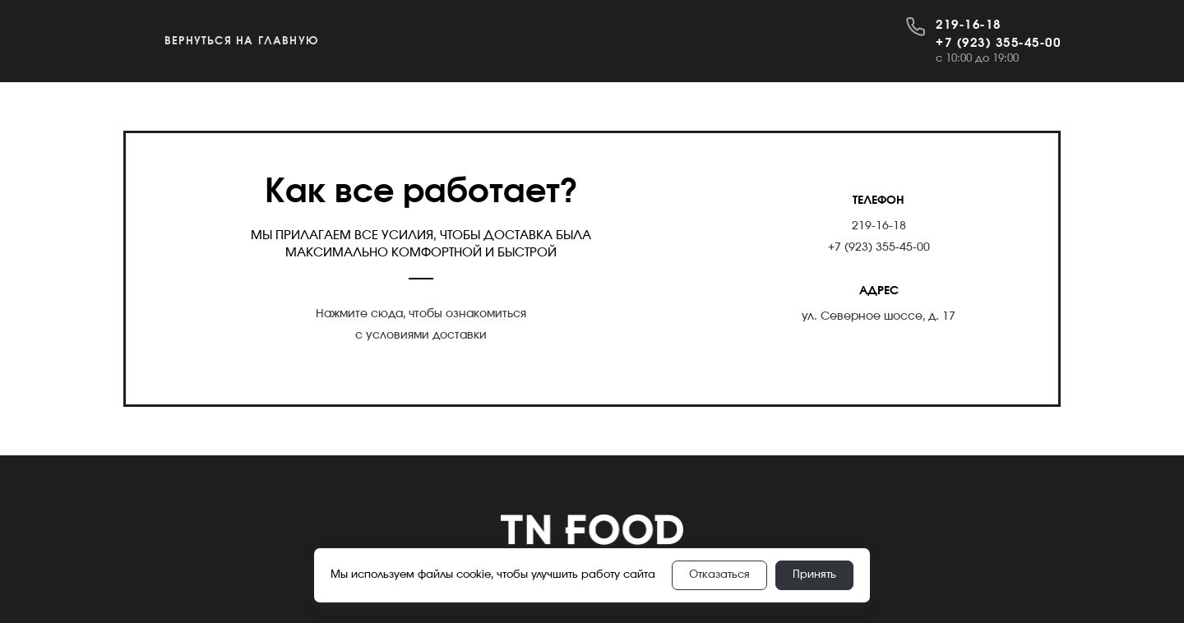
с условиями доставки (421, 335)
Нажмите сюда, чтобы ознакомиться (421, 314)
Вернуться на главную (241, 41)
